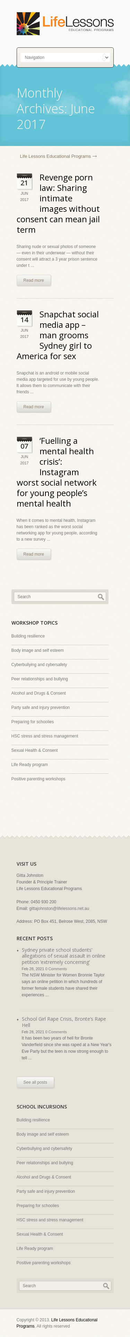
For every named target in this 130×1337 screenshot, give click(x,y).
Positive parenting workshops (38, 778)
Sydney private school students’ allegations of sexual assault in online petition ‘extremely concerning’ (63, 955)
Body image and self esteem (37, 650)
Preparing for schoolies (32, 721)
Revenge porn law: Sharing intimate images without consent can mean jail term (58, 203)
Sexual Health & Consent (34, 750)
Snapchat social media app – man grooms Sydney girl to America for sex (58, 335)
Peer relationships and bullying (39, 679)
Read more (34, 280)
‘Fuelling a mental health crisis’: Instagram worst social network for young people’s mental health (57, 472)
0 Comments (56, 969)
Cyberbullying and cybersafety (39, 664)
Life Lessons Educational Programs (55, 156)
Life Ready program (29, 764)
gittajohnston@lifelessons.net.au (59, 908)
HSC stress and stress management (44, 736)
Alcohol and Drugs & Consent (38, 693)
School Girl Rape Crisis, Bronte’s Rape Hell (64, 1021)
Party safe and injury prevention (40, 707)
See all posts (35, 1082)
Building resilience (28, 636)
